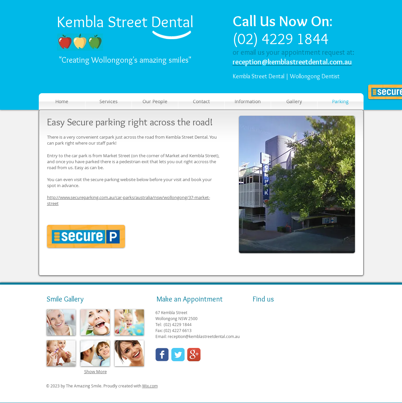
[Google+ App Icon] (194, 354)
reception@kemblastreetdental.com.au (204, 336)
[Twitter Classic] (178, 354)
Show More (95, 371)
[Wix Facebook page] (162, 354)
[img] (61, 322)
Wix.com (150, 385)
